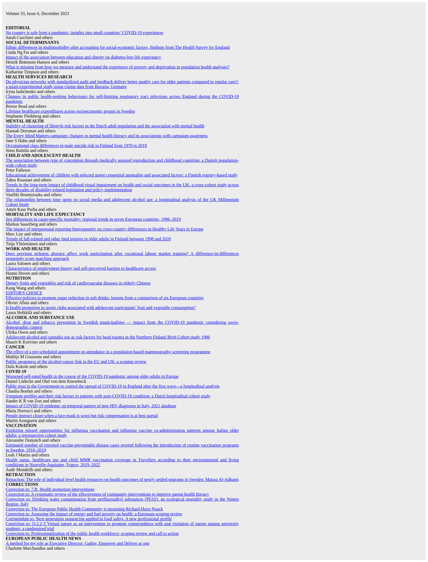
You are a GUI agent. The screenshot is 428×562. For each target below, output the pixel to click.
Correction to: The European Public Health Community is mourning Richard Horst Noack (84, 509)
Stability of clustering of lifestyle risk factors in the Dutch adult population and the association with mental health (105, 126)
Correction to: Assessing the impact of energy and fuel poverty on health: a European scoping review (94, 514)
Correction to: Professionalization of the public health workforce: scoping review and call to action (92, 533)
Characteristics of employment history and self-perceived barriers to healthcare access (81, 268)
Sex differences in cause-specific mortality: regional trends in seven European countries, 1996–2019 (93, 219)
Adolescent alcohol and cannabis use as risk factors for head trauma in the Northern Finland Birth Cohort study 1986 (108, 337)
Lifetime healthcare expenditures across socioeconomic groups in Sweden (70, 111)
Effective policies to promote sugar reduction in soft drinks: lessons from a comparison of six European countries (105, 297)
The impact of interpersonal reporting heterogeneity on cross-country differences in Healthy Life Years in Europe (104, 229)
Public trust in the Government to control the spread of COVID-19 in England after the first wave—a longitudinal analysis (113, 386)
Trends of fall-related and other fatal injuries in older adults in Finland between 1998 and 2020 (88, 239)
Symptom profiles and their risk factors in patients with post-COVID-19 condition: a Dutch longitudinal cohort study (108, 396)
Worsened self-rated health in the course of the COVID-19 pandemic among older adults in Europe (92, 376)
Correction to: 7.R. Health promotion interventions (50, 489)
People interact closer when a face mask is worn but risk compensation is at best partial (82, 415)
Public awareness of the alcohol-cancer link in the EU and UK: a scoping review (76, 361)
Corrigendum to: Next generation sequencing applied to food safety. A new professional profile (89, 518)
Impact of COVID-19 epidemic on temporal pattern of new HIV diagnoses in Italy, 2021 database (91, 405)
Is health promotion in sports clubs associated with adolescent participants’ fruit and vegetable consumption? (101, 307)
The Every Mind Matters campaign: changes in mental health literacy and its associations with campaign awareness (107, 135)
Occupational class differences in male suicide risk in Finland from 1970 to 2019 (76, 145)
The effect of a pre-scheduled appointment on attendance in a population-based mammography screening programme (108, 351)
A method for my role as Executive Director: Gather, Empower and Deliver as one (77, 543)
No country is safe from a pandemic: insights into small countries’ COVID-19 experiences (84, 32)
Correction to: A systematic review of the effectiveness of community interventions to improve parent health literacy (107, 494)
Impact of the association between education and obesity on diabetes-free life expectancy (83, 57)
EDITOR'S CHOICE (24, 293)
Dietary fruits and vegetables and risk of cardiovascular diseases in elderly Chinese (78, 283)
